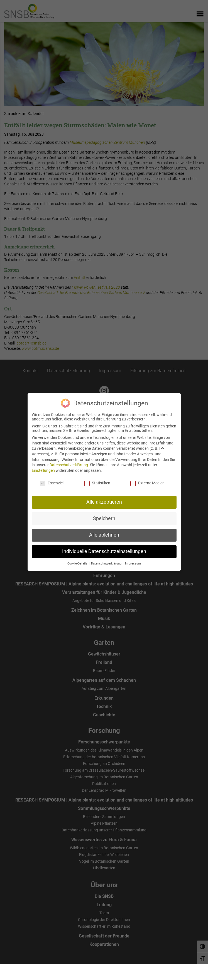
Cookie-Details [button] (77, 560)
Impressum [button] (133, 560)
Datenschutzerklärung (69, 461)
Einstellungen (43, 467)
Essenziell (52, 479)
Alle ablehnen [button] (104, 531)
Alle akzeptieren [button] (104, 498)
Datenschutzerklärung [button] (106, 560)
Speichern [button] (104, 515)
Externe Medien (147, 479)
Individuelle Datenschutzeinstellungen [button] (104, 548)
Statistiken (97, 479)
